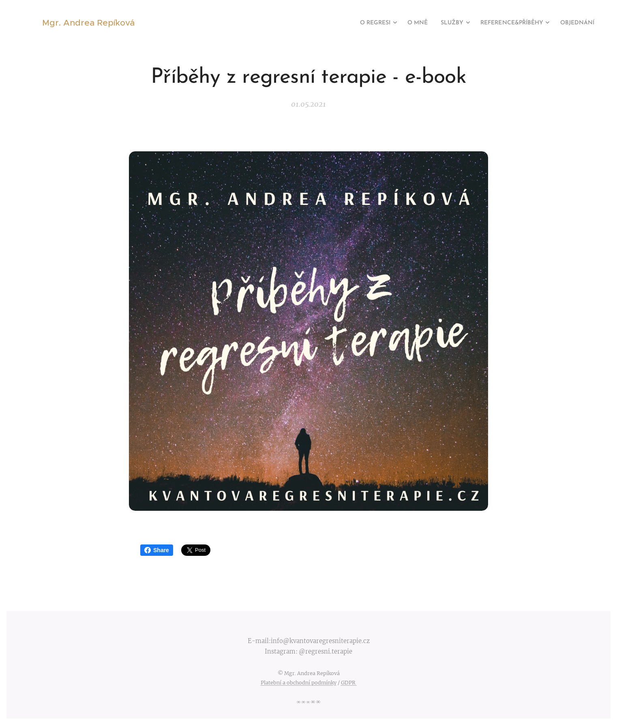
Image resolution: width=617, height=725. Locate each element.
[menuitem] (354, 23)
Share (156, 550)
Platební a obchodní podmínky (298, 683)
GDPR (349, 683)
